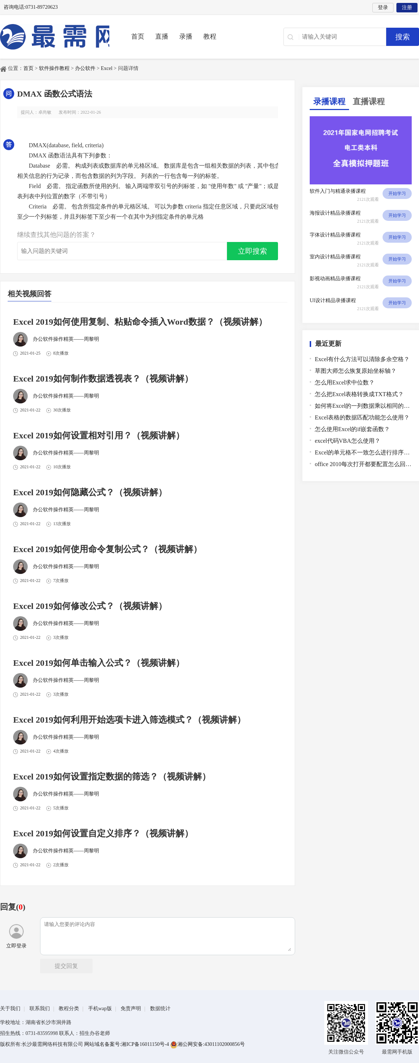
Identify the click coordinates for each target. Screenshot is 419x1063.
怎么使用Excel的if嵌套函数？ (352, 429)
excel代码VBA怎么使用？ (347, 441)
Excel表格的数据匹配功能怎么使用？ (362, 417)
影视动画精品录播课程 (335, 278)
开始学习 (397, 193)
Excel (107, 68)
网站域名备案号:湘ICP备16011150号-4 (127, 1044)
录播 (185, 36)
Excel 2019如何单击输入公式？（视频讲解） (98, 663)
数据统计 (160, 1008)
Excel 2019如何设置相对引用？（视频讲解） (98, 435)
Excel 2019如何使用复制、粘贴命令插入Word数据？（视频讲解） (140, 322)
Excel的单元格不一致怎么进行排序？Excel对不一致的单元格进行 (363, 452)
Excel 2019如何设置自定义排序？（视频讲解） (103, 833)
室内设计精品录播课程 (335, 256)
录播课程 (329, 101)
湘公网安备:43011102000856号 (207, 1044)
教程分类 (69, 1008)
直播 (161, 36)
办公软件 (85, 68)
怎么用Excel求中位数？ (345, 382)
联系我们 (40, 1008)
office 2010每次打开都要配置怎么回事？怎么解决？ (363, 464)
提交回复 (66, 966)
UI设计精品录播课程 (333, 300)
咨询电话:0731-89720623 (31, 7)
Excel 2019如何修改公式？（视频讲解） (90, 606)
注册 (407, 7)
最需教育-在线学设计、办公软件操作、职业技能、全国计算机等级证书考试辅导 (54, 37)
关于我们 (10, 1008)
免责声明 (131, 1008)
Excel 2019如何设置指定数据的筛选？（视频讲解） (112, 776)
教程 (209, 36)
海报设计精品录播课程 (335, 213)
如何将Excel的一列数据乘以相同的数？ (363, 406)
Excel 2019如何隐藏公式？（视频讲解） (90, 492)
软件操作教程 (54, 68)
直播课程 (369, 101)
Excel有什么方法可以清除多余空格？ (362, 359)
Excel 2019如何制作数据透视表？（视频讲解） (103, 378)
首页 (137, 36)
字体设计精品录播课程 (335, 235)
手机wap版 (100, 1008)
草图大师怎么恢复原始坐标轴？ (355, 371)
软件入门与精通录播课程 (338, 191)
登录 (383, 7)
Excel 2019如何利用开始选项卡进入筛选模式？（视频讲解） (129, 719)
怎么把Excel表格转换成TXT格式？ (359, 394)
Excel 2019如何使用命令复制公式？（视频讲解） (107, 549)
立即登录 (16, 936)
